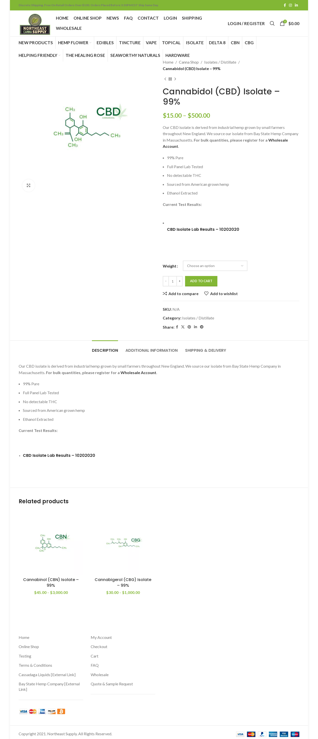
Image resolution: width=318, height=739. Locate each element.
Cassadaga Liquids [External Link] (47, 671)
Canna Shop (189, 62)
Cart (94, 653)
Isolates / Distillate (220, 62)
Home (168, 62)
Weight (169, 264)
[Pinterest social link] (189, 325)
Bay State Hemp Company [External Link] (49, 683)
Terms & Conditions (35, 662)
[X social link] (183, 325)
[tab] (105, 346)
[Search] (272, 23)
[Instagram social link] (290, 5)
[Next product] (175, 79)
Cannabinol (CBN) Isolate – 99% (51, 579)
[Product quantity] (172, 279)
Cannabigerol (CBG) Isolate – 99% (123, 579)
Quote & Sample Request (112, 680)
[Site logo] (35, 22)
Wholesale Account (138, 371)
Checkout (99, 643)
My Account (101, 634)
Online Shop (29, 643)
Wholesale (100, 671)
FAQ (95, 662)
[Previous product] (165, 79)
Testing (25, 653)
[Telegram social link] (202, 325)
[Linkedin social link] (296, 5)
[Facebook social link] (284, 5)
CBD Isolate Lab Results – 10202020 (203, 228)
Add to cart (201, 279)
